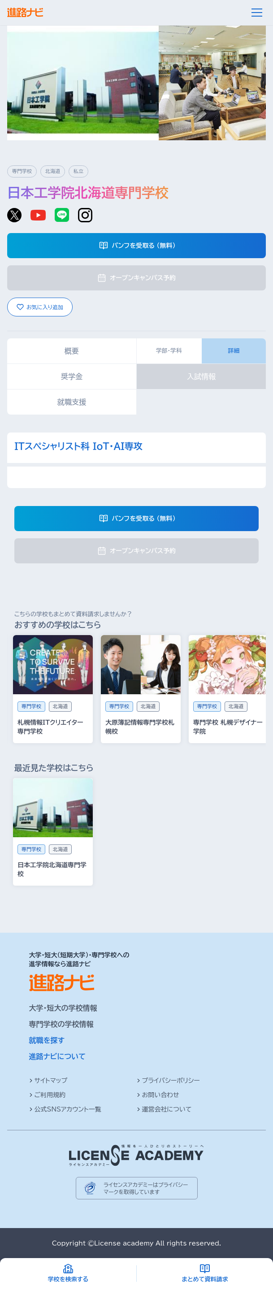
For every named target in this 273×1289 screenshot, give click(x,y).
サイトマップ (48, 1080)
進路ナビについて (57, 1056)
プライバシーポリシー (168, 1080)
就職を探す (47, 1040)
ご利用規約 (47, 1095)
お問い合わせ (158, 1095)
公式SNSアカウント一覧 (65, 1109)
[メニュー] (257, 13)
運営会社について (164, 1109)
